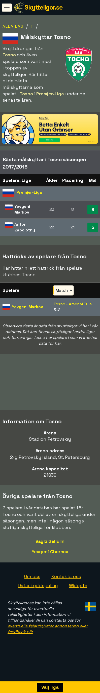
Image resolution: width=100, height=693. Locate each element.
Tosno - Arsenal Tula (72, 304)
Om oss (32, 584)
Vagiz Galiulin (50, 549)
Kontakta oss (66, 584)
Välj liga (49, 687)
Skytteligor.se (43, 7)
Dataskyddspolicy (38, 593)
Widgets (78, 593)
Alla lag (13, 26)
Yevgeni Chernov (50, 559)
